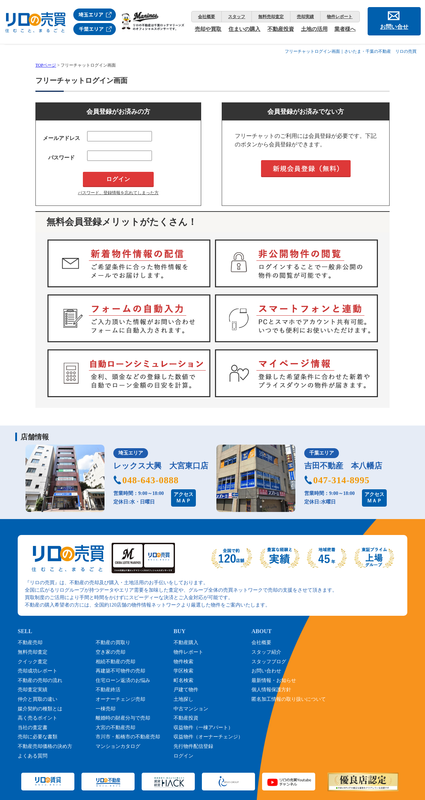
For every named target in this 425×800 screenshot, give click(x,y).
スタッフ (236, 16)
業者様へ (345, 29)
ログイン (183, 756)
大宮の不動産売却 (115, 727)
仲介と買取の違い (37, 699)
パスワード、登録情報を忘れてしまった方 (118, 192)
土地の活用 (314, 29)
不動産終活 (108, 689)
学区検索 (183, 671)
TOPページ (45, 65)
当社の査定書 (32, 727)
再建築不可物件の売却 (120, 671)
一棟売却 (105, 708)
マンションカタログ (118, 746)
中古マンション (191, 708)
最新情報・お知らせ (273, 680)
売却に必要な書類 (37, 736)
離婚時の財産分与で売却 (123, 718)
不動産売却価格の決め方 (45, 746)
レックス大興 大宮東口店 (160, 465)
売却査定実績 (32, 689)
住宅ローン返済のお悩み (123, 680)
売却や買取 (208, 29)
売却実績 (305, 16)
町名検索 (183, 680)
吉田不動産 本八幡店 (343, 465)
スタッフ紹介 (266, 652)
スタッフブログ (268, 661)
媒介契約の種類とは (40, 708)
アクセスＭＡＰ (183, 497)
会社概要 (206, 16)
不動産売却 (30, 642)
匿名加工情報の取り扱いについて (288, 699)
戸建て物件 (186, 689)
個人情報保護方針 (271, 689)
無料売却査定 (271, 16)
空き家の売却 (110, 652)
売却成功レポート (37, 671)
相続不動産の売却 (115, 661)
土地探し (183, 699)
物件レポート (339, 16)
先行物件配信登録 (193, 746)
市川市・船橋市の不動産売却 (128, 736)
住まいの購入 (244, 29)
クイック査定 (32, 661)
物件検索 (183, 661)
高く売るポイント (37, 718)
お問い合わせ (266, 671)
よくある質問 (32, 756)
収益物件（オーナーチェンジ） (208, 736)
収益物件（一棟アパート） (203, 727)
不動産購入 (186, 642)
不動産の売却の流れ (40, 680)
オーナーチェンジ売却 (120, 699)
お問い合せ (394, 27)
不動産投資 (280, 29)
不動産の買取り (113, 642)
